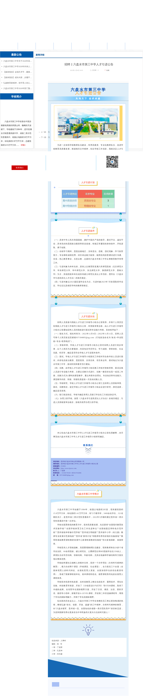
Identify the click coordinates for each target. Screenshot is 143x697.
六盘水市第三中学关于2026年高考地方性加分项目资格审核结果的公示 (18, 61)
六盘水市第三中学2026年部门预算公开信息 (18, 88)
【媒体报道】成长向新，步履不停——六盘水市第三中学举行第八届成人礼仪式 (18, 77)
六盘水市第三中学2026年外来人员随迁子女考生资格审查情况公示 (18, 66)
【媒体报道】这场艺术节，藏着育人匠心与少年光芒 (18, 72)
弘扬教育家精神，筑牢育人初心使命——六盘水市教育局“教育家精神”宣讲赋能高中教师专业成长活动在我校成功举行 (18, 83)
